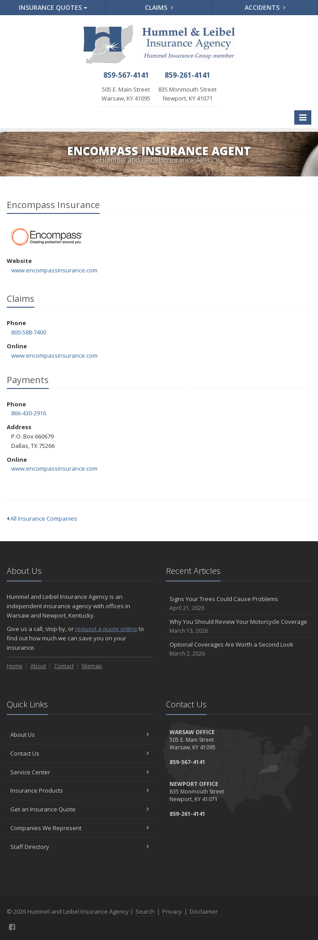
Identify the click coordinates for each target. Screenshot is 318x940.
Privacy (172, 911)
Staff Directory (79, 847)
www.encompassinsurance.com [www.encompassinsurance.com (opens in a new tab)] (54, 270)
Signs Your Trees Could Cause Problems (239, 603)
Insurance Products (79, 790)
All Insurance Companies (42, 518)
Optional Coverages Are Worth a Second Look (239, 649)
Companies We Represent (79, 828)
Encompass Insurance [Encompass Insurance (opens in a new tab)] (47, 237)
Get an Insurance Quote (79, 809)
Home (14, 666)
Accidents (265, 7)
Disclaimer (204, 911)
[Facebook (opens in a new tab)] (12, 927)
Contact (64, 666)
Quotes (53, 7)
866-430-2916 (28, 413)
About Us (79, 735)
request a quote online (106, 629)
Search (145, 911)
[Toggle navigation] (302, 117)
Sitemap (91, 666)
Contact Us (79, 753)
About (38, 666)
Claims (159, 7)
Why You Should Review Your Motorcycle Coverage (239, 626)
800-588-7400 (28, 332)
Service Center (79, 772)
